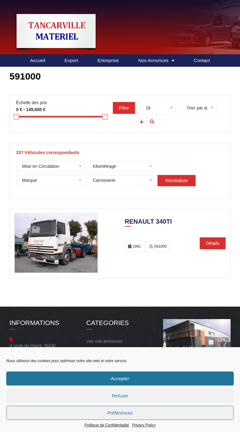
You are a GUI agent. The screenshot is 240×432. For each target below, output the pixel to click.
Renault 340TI (148, 222)
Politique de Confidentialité (107, 425)
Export (71, 60)
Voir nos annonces (104, 341)
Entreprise (108, 60)
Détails (212, 243)
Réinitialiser (104, 180)
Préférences (120, 412)
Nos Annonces (156, 60)
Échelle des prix (31, 102)
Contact (202, 60)
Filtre (124, 107)
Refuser (120, 395)
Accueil (37, 60)
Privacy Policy (144, 425)
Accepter (120, 378)
